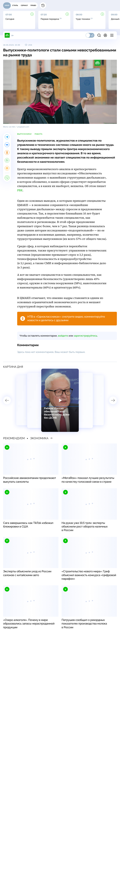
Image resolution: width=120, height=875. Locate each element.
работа (38, 134)
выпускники (24, 134)
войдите (63, 335)
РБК (19, 190)
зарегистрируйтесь (85, 335)
